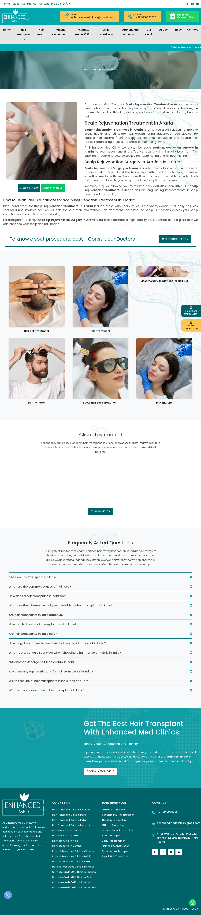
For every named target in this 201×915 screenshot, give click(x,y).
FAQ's (194, 909)
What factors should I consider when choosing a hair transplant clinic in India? (65, 653)
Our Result (149, 32)
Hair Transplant (24, 35)
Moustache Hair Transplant (118, 830)
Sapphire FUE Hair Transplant (119, 814)
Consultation (185, 16)
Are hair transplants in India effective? (36, 615)
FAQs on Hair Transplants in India (32, 577)
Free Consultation (175, 239)
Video (184, 909)
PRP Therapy (164, 402)
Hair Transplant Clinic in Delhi (69, 814)
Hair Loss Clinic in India (65, 840)
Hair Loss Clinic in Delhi (65, 835)
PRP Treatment (100, 331)
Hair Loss (41, 32)
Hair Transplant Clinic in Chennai (71, 809)
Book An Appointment (100, 771)
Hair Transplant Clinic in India (69, 820)
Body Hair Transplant (114, 840)
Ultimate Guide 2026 (84, 32)
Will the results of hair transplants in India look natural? (48, 681)
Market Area (171, 909)
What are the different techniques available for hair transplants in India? (61, 605)
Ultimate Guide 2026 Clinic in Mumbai (74, 887)
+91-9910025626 (145, 17)
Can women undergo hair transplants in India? (42, 662)
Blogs (16, 4)
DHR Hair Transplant (113, 809)
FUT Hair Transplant (113, 825)
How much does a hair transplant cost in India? (43, 624)
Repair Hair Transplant (115, 856)
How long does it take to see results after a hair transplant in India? (57, 643)
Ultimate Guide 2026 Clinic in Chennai (74, 872)
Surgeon (164, 29)
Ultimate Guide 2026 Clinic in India (72, 882)
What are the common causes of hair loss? (40, 587)
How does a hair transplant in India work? (38, 596)
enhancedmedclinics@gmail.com (93, 17)
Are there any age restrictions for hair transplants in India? (51, 671)
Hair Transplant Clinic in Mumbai (71, 825)
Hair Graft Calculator (191, 310)
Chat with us (53, 188)
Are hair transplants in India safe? (33, 634)
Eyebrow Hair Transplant (116, 851)
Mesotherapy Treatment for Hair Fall (164, 281)
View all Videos (100, 511)
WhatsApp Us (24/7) (54, 4)
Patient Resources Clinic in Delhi (71, 856)
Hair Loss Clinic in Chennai (67, 830)
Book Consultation (191, 325)
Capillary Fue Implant (114, 820)
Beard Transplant (112, 835)
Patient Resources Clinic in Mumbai (73, 866)
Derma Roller (36, 402)
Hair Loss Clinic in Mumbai (67, 846)
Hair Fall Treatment (36, 331)
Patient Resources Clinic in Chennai (73, 851)
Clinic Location (106, 32)
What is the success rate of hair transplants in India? (47, 690)
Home (6, 4)
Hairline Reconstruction (115, 846)
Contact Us (29, 4)
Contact (192, 29)
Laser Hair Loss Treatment (100, 402)
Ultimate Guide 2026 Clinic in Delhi (72, 877)
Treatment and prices (129, 32)
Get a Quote (29, 188)
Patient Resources (60, 32)
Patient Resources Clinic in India (71, 861)
